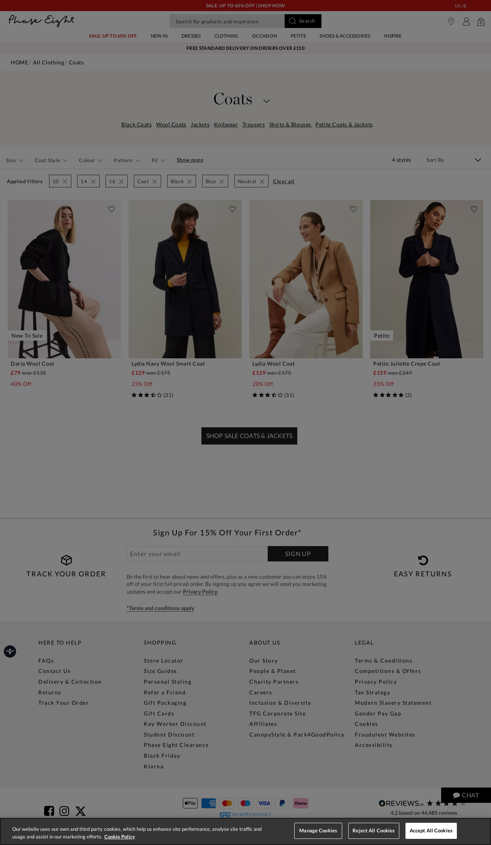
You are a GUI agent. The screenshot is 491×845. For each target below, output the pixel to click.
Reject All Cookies (374, 830)
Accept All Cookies (431, 830)
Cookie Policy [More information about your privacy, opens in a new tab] (119, 837)
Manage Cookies (318, 830)
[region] (245, 831)
